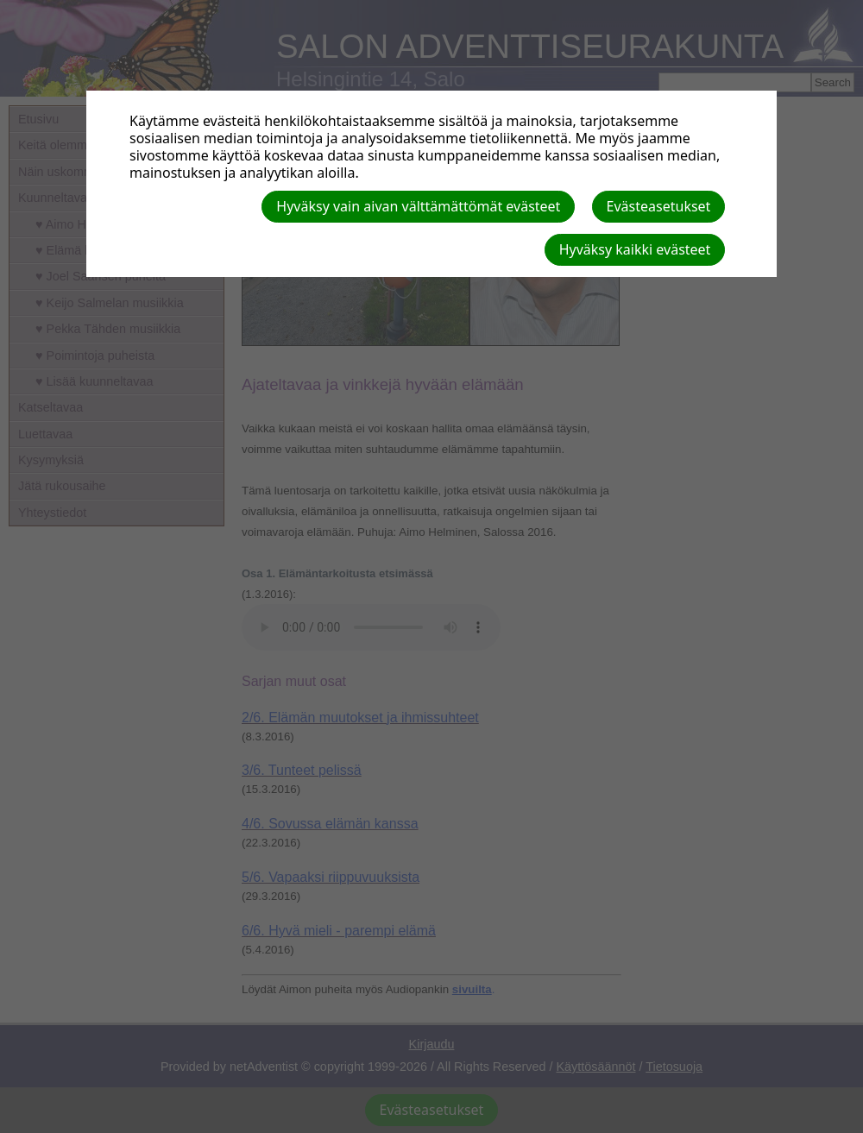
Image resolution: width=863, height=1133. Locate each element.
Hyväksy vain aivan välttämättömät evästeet (418, 206)
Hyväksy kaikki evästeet (635, 249)
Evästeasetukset (659, 206)
